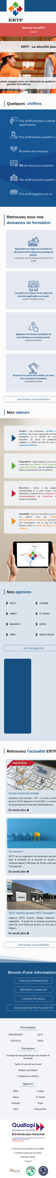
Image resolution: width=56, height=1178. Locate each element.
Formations (28, 1048)
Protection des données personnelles (28, 1148)
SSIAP (33, 32)
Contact (28, 1161)
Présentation (28, 1027)
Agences (28, 1083)
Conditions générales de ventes (28, 1152)
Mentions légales (28, 1157)
